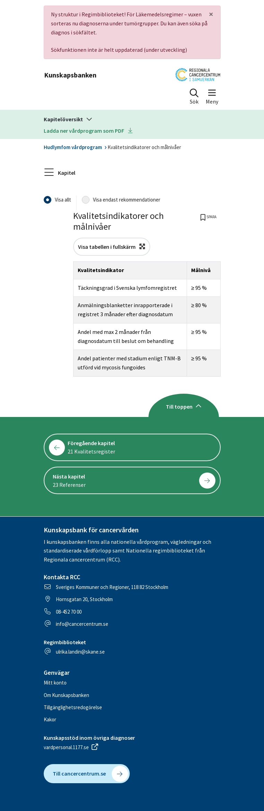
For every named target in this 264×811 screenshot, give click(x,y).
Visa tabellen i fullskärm (111, 246)
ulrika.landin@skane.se (80, 651)
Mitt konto (55, 682)
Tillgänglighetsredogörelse (73, 707)
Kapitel (60, 172)
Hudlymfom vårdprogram (73, 147)
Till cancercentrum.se (90, 774)
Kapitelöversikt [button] (69, 119)
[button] (194, 97)
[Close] (211, 14)
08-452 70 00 (69, 611)
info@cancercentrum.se (82, 624)
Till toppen (184, 406)
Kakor (50, 719)
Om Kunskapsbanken (66, 695)
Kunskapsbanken (70, 75)
